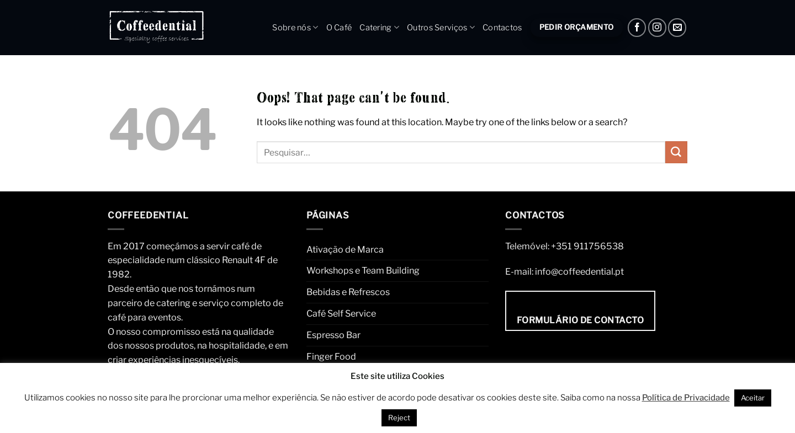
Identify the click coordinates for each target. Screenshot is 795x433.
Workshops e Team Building (363, 270)
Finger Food (331, 356)
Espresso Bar (333, 334)
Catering (379, 27)
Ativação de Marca (345, 249)
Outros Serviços (441, 27)
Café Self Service (341, 313)
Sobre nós (295, 27)
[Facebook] (637, 27)
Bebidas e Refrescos (348, 291)
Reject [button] (399, 417)
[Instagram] (657, 27)
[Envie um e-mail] (677, 27)
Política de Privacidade (686, 398)
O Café (339, 28)
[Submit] (676, 152)
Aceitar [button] (753, 397)
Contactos (502, 28)
